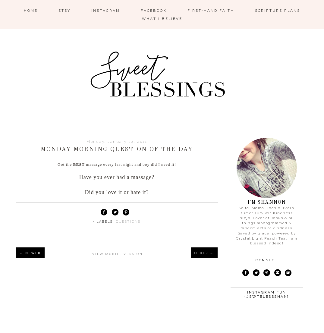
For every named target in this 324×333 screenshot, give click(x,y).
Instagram (105, 10)
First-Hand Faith (210, 10)
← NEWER (30, 253)
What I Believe (162, 19)
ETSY (64, 10)
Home (31, 10)
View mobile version (117, 254)
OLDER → (204, 253)
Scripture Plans (277, 10)
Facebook (154, 10)
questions (128, 222)
